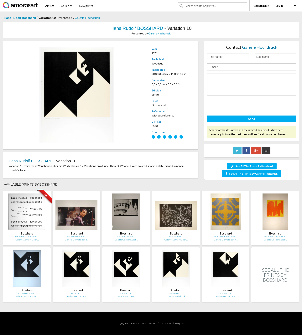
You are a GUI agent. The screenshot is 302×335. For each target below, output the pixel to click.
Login (279, 5)
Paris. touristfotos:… (126, 236)
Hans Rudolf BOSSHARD (136, 28)
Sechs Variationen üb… (275, 236)
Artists (49, 6)
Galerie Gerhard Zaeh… (27, 239)
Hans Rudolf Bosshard (20, 17)
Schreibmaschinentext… (27, 236)
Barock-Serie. (175, 236)
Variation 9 (225, 293)
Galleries (66, 6)
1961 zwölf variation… (27, 293)
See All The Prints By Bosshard (252, 166)
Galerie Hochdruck (87, 17)
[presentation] (236, 106)
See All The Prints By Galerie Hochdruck (252, 173)
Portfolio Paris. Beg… (76, 236)
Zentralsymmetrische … (225, 236)
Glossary (175, 323)
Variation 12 (76, 293)
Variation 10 (176, 293)
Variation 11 (126, 293)
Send (251, 119)
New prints (86, 6)
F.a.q (184, 323)
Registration (261, 5)
